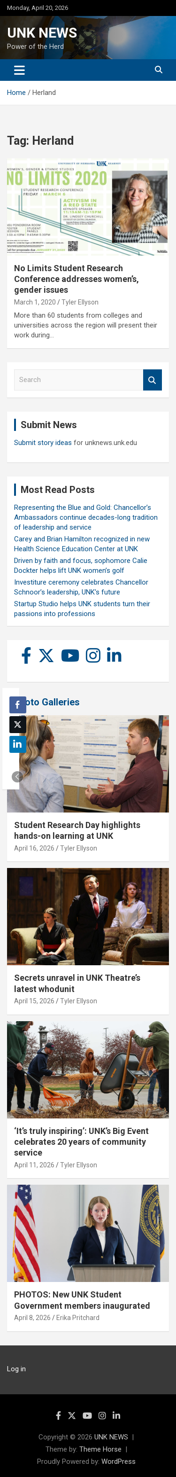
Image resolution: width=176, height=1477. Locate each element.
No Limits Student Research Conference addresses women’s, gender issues (76, 279)
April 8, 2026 (32, 1317)
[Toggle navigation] (19, 70)
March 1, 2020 (35, 302)
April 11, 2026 (34, 1165)
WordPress (118, 1461)
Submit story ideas (43, 442)
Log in (16, 1369)
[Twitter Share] (17, 724)
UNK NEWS (42, 32)
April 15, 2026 (34, 1001)
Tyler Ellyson (80, 302)
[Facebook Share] (17, 704)
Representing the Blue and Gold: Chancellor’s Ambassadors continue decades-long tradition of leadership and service (86, 517)
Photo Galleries (47, 702)
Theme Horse (100, 1449)
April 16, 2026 (34, 848)
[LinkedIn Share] (17, 744)
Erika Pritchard (77, 1317)
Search (152, 380)
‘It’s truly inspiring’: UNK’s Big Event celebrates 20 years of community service (81, 1142)
